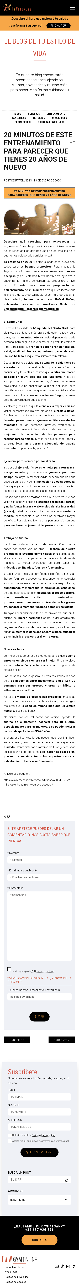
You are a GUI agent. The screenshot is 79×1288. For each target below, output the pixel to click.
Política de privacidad (42, 971)
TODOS (17, 113)
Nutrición (39, 118)
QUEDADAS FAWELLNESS (51, 122)
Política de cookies (15, 1282)
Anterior (16, 1040)
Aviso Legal (11, 1272)
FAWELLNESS (19, 118)
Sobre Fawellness (14, 1267)
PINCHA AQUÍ (59, 25)
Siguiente (62, 1040)
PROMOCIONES (23, 122)
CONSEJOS (34, 113)
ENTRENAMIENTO (56, 113)
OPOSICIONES (59, 118)
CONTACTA (39, 1240)
